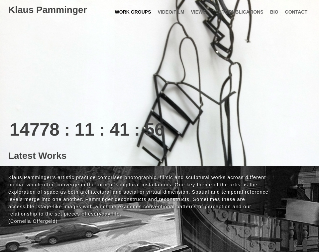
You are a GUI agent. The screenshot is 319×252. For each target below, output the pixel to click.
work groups (133, 12)
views (198, 12)
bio (274, 12)
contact (296, 12)
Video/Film (171, 12)
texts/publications (238, 12)
